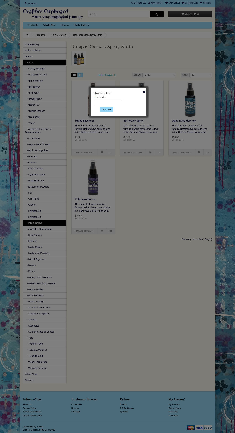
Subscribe (106, 109)
